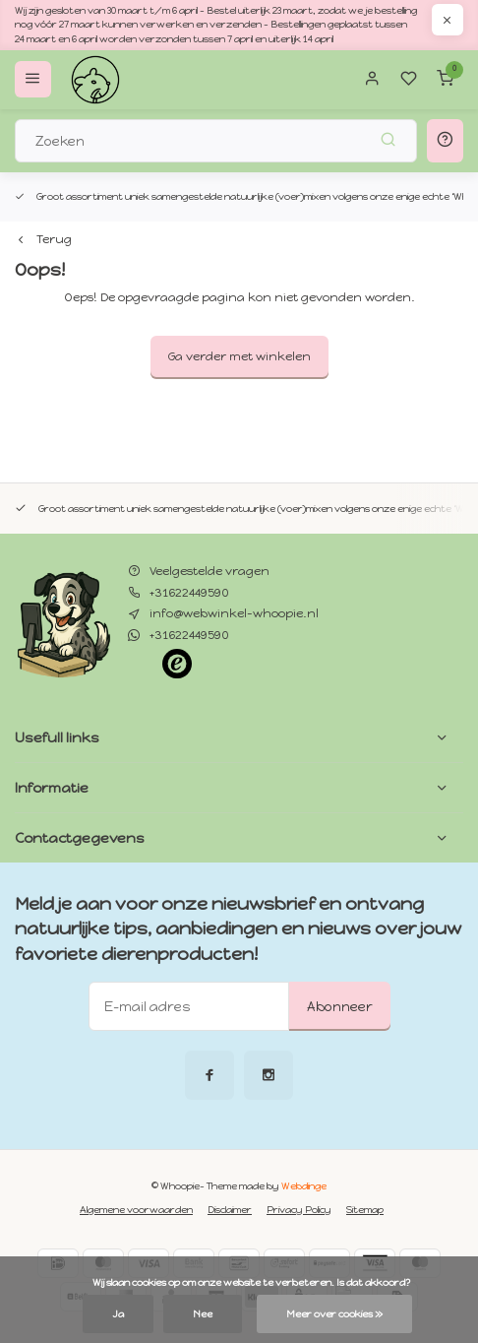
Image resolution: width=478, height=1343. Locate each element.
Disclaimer (230, 1209)
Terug (43, 239)
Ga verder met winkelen (239, 356)
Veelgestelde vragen (209, 571)
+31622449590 (189, 593)
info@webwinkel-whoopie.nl (234, 613)
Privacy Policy (299, 1209)
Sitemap (365, 1209)
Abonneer (340, 1006)
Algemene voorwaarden (136, 1209)
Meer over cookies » (334, 1314)
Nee (202, 1314)
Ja (118, 1314)
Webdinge (304, 1186)
